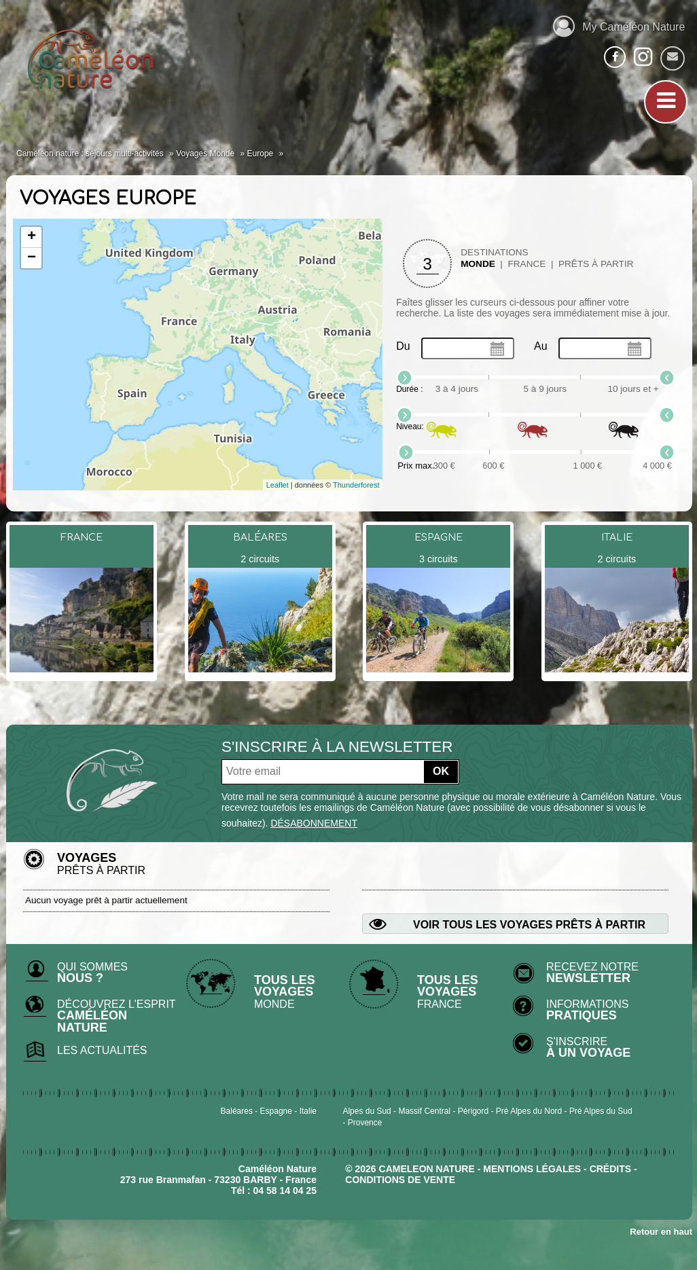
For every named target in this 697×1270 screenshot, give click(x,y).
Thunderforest (356, 485)
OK (441, 771)
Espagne (276, 1111)
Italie (308, 1111)
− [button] (31, 258)
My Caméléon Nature (619, 25)
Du (403, 346)
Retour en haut (661, 1232)
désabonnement (313, 823)
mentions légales (532, 1168)
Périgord (473, 1111)
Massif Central (424, 1111)
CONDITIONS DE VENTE (400, 1179)
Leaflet (277, 485)
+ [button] (31, 237)
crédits (610, 1168)
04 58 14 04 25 (285, 1190)
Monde (478, 264)
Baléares (237, 1111)
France (526, 264)
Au (541, 346)
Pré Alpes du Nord (529, 1111)
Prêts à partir (596, 264)
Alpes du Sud (366, 1111)
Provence (365, 1122)
